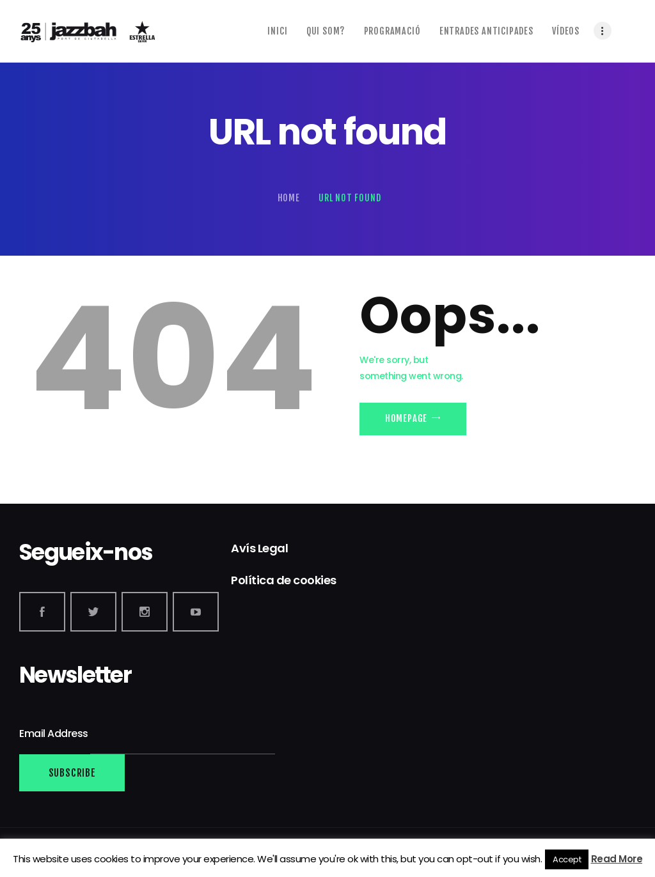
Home (289, 197)
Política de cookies (283, 580)
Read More (617, 858)
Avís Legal (259, 548)
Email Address (54, 733)
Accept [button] (567, 859)
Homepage (406, 418)
